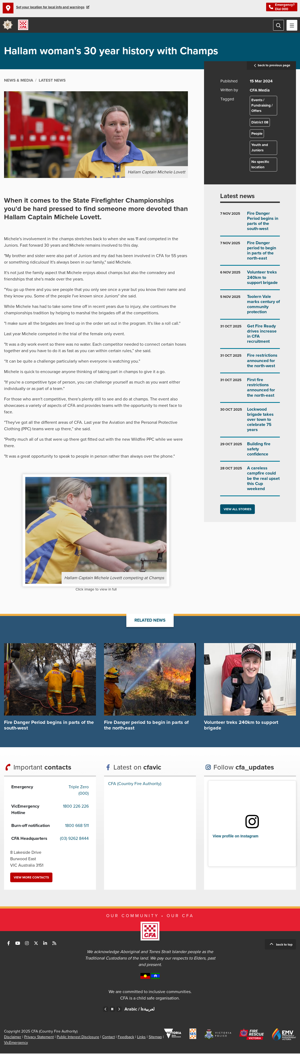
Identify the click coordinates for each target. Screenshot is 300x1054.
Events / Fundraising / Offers (262, 106)
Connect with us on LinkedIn (45, 944)
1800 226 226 (76, 806)
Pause (112, 1009)
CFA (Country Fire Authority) (134, 784)
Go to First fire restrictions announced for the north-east (250, 390)
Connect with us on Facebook (9, 944)
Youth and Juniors (259, 148)
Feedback (126, 1037)
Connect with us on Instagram (27, 944)
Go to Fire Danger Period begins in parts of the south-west (250, 223)
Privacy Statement (39, 1037)
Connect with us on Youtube (18, 944)
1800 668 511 (77, 826)
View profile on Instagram (235, 837)
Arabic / (139, 1009)
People (256, 134)
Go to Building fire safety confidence (250, 452)
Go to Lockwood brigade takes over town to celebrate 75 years (250, 422)
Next (119, 1009)
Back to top (284, 945)
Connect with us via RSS (54, 944)
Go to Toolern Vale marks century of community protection (250, 307)
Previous (105, 1009)
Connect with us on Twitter (36, 944)
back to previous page (271, 66)
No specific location (260, 165)
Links (141, 1037)
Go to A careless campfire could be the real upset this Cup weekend (250, 481)
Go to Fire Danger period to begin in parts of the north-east (250, 253)
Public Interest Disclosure (78, 1037)
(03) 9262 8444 (74, 839)
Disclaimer (12, 1037)
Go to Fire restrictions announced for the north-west (250, 363)
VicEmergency (16, 1043)
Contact (108, 1037)
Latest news (237, 197)
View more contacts (31, 878)
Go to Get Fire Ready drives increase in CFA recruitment (250, 336)
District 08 (259, 123)
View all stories (237, 510)
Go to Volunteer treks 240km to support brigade (250, 280)
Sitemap (155, 1037)
